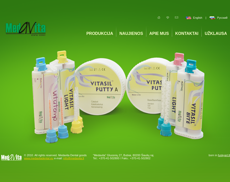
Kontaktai (186, 33)
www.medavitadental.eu (38, 158)
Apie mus (159, 33)
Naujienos (131, 33)
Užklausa (216, 33)
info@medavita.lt (73, 158)
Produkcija (99, 33)
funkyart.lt (224, 155)
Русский (222, 17)
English (197, 17)
